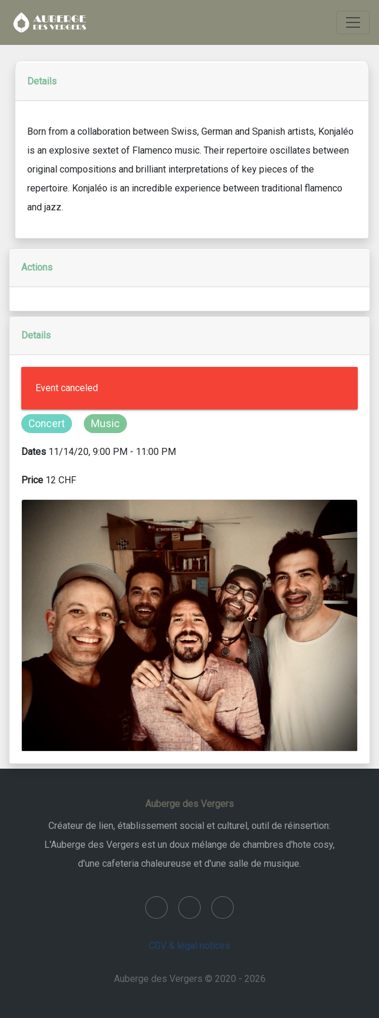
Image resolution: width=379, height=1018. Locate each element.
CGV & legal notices (189, 945)
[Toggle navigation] (353, 22)
